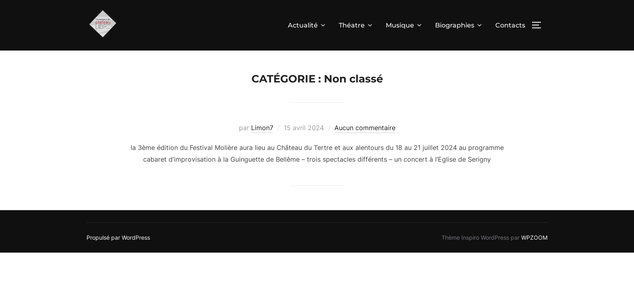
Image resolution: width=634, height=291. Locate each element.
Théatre (356, 25)
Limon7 (262, 128)
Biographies (459, 25)
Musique (404, 25)
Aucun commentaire (364, 128)
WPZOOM (534, 237)
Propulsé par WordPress (118, 237)
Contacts (510, 25)
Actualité (307, 25)
